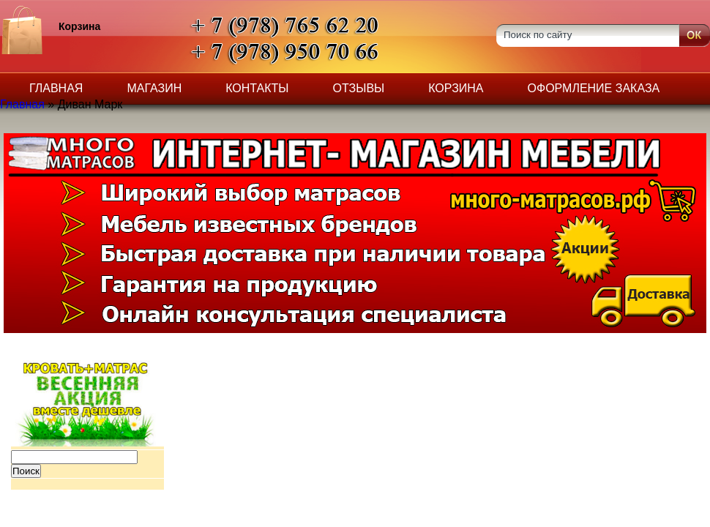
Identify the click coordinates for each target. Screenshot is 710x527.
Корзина (455, 88)
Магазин (154, 88)
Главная (56, 88)
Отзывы (359, 88)
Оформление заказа (594, 88)
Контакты (256, 88)
